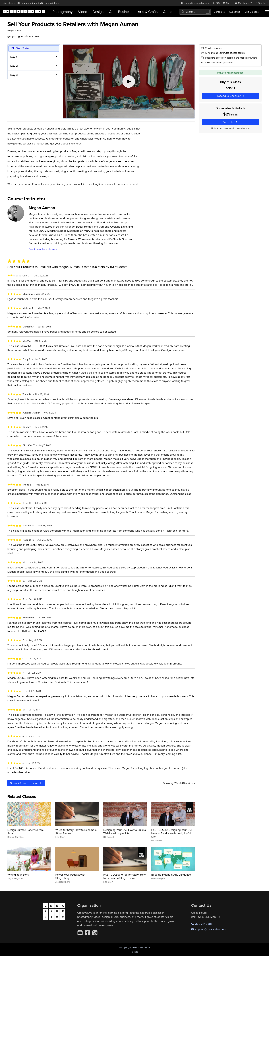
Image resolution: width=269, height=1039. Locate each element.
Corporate (219, 11)
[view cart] (227, 3)
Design (98, 11)
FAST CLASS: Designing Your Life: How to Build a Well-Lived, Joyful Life (171, 833)
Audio (167, 11)
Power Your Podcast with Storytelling (70, 876)
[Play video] (129, 81)
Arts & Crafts (148, 11)
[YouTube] (80, 933)
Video (82, 11)
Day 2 (14, 66)
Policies (134, 951)
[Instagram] (95, 933)
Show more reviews (26, 783)
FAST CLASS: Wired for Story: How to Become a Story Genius (124, 876)
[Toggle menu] (267, 11)
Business (125, 11)
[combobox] (195, 11)
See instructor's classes (43, 249)
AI (110, 11)
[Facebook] (87, 933)
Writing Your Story (18, 874)
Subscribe (234, 11)
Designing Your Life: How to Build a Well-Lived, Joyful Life (124, 831)
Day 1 (13, 57)
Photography (62, 11)
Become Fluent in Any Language (171, 874)
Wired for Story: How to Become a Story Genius (76, 831)
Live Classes (252, 11)
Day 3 (14, 75)
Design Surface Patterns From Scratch (25, 831)
